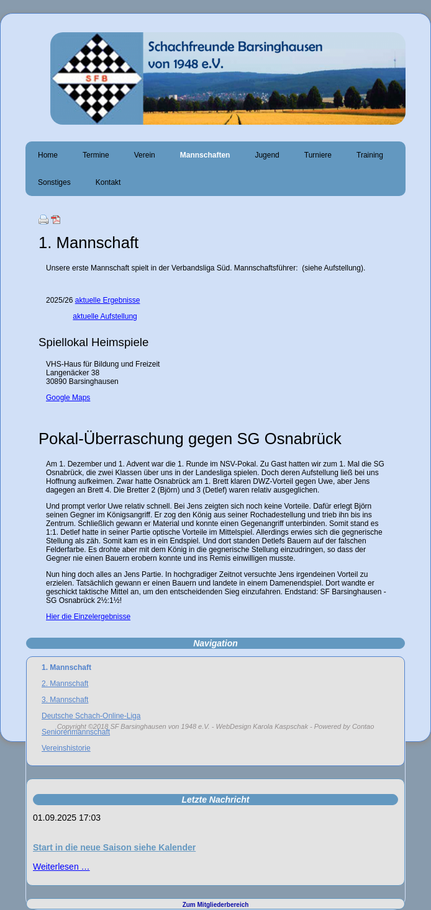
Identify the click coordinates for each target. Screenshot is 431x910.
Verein (144, 155)
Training (369, 155)
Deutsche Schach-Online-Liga (91, 715)
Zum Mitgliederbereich (216, 904)
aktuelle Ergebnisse (107, 300)
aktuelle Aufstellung (105, 316)
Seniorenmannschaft (76, 732)
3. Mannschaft (65, 699)
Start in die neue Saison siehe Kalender (114, 847)
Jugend (267, 155)
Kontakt (108, 182)
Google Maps (68, 397)
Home (48, 155)
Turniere (318, 155)
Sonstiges (54, 182)
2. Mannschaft (65, 683)
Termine (96, 155)
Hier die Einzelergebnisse (88, 616)
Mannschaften (205, 155)
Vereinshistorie (66, 748)
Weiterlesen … (61, 867)
